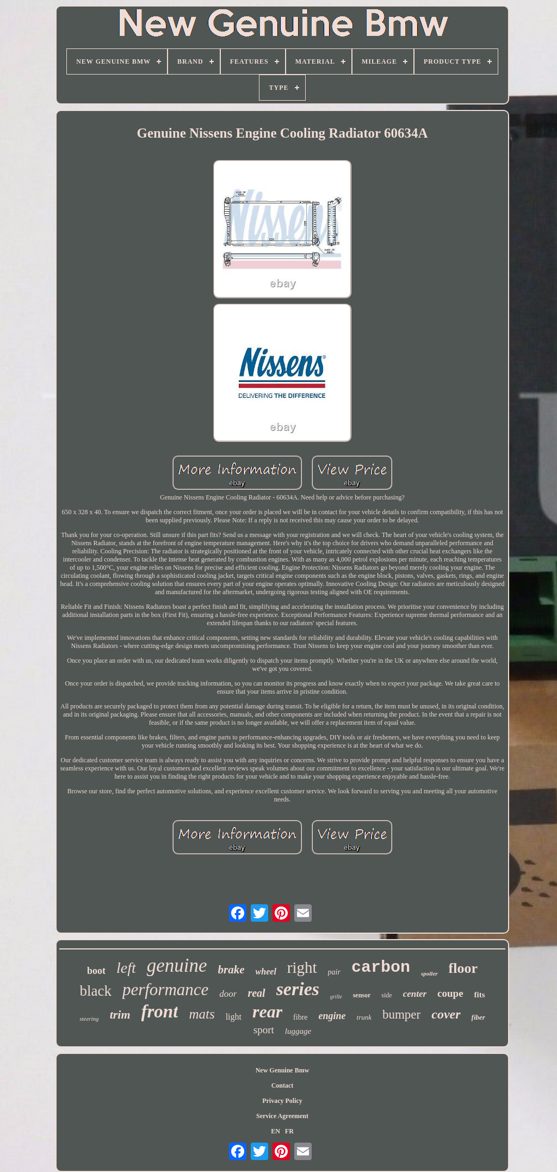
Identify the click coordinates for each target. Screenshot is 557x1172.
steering (88, 1018)
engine (332, 1015)
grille (336, 997)
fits (479, 994)
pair (334, 972)
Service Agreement (282, 1116)
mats (201, 1014)
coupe (450, 993)
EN (275, 1131)
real (256, 993)
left (126, 967)
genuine (177, 965)
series (297, 989)
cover (445, 1014)
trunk (364, 1017)
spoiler (429, 973)
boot (96, 970)
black (95, 991)
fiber (478, 1017)
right (302, 967)
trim (120, 1014)
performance (165, 989)
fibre (300, 1017)
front (159, 1011)
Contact (282, 1085)
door (228, 994)
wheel (266, 971)
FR (289, 1131)
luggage (298, 1031)
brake (231, 969)
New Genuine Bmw (283, 1070)
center (414, 994)
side (386, 995)
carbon (380, 967)
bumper (401, 1014)
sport (263, 1029)
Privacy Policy (282, 1101)
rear (267, 1011)
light (234, 1016)
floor (463, 968)
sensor (362, 995)
